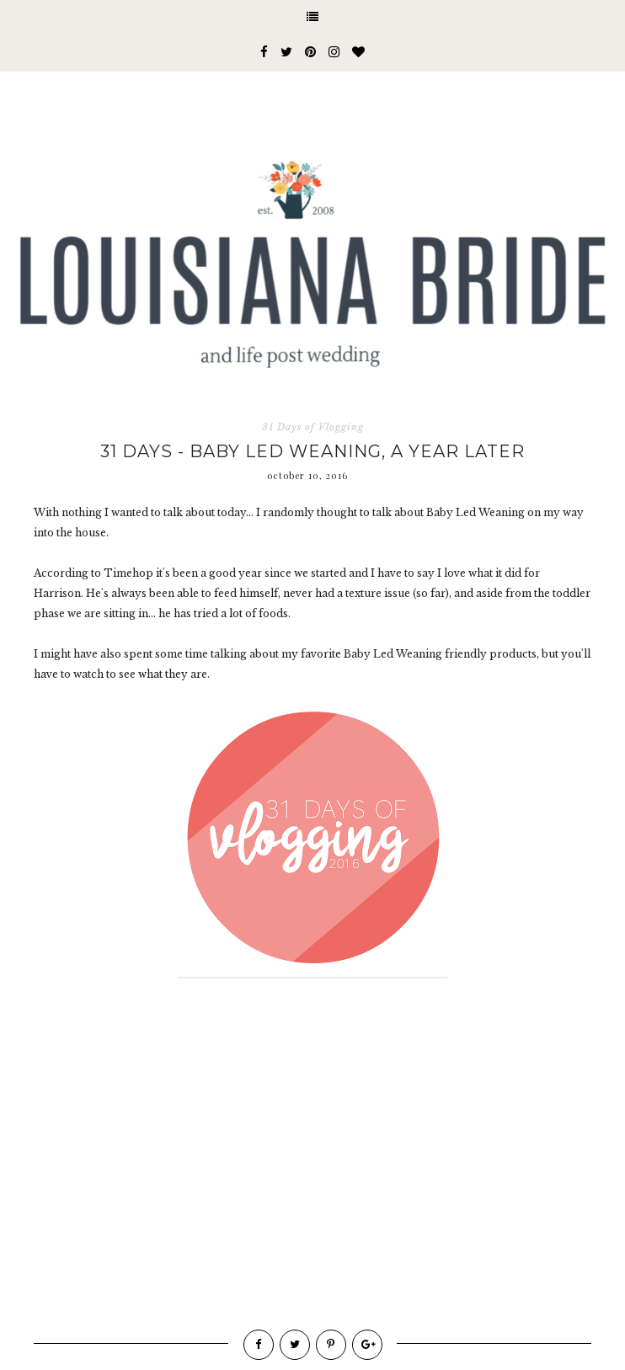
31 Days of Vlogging (313, 427)
